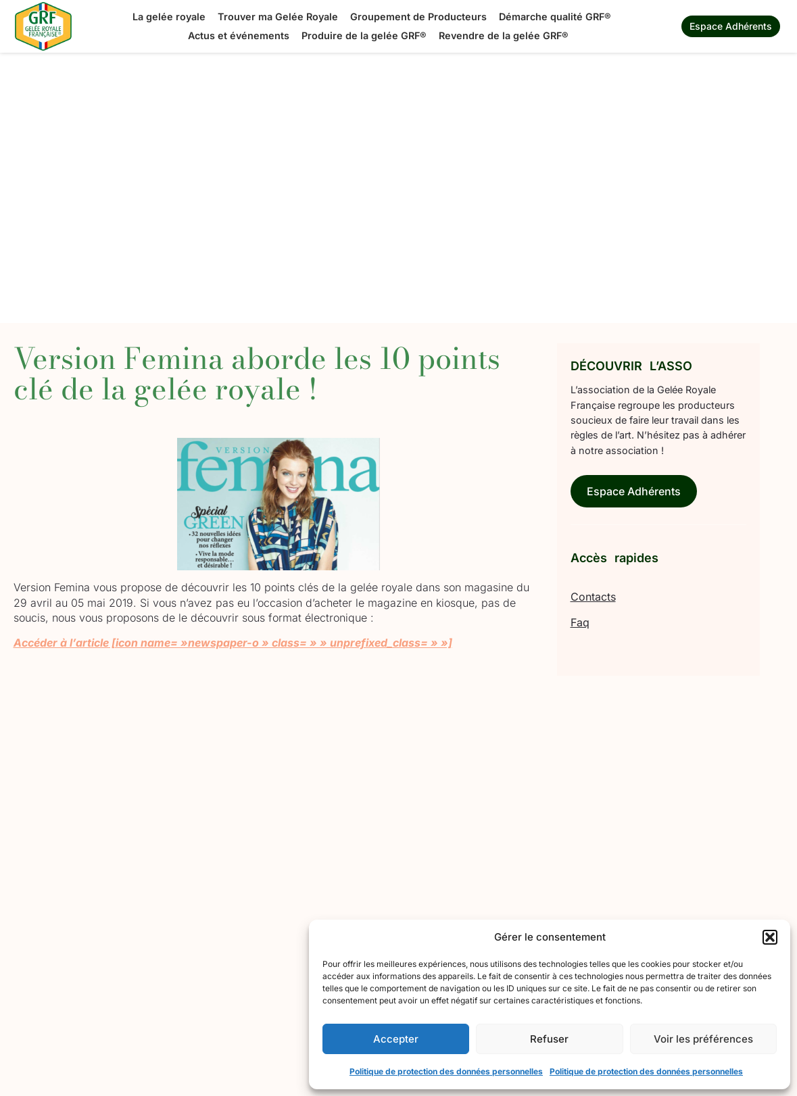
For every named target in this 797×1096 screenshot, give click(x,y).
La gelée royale (169, 16)
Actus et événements (238, 35)
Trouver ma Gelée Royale (278, 16)
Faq (580, 622)
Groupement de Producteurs (418, 16)
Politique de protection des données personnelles (446, 1071)
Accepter (395, 1038)
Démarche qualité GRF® (555, 16)
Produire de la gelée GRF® (364, 35)
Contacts (593, 596)
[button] (770, 937)
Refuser (549, 1038)
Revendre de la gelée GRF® (504, 35)
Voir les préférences (703, 1038)
